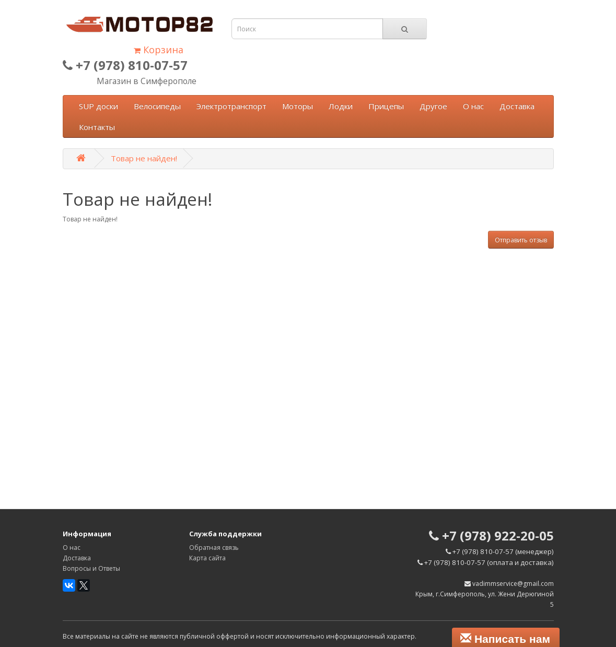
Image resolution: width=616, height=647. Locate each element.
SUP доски (98, 106)
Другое (433, 106)
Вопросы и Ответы (91, 568)
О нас (473, 106)
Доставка (516, 106)
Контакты (97, 127)
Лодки (341, 106)
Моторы (297, 106)
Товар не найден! (144, 158)
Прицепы (386, 106)
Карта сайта (207, 558)
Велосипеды (157, 106)
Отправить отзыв (521, 240)
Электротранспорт (231, 106)
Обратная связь (214, 547)
